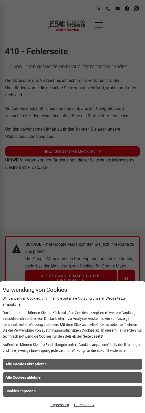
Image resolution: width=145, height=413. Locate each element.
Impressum (60, 405)
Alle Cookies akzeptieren (26, 364)
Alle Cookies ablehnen (24, 377)
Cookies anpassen (20, 391)
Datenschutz (84, 405)
